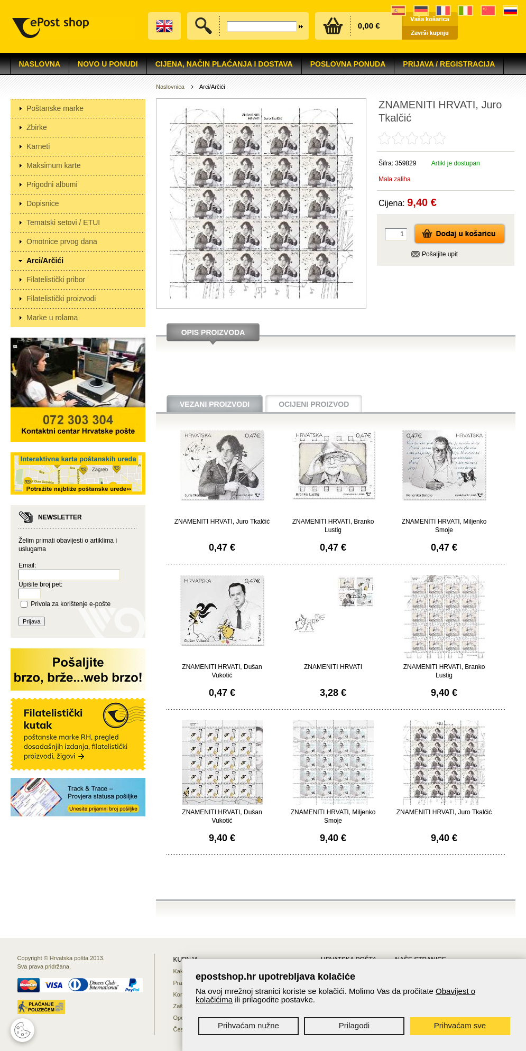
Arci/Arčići (44, 260)
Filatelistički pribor (55, 279)
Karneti (38, 146)
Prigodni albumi (52, 184)
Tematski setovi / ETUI (63, 222)
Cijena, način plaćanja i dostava (224, 64)
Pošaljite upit (440, 254)
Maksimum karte (53, 165)
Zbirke (36, 127)
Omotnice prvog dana (61, 241)
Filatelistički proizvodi (61, 298)
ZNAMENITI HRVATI (333, 667)
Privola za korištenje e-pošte (70, 604)
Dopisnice (42, 203)
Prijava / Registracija (449, 64)
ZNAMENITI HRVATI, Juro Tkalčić (222, 521)
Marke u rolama (52, 317)
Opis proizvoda (213, 332)
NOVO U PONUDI (108, 64)
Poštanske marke (55, 108)
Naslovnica (170, 86)
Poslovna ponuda (348, 64)
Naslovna (40, 64)
